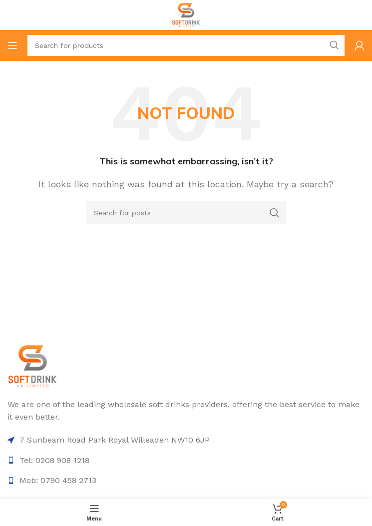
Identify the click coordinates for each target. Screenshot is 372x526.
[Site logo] (186, 14)
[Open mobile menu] (12, 45)
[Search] (186, 45)
